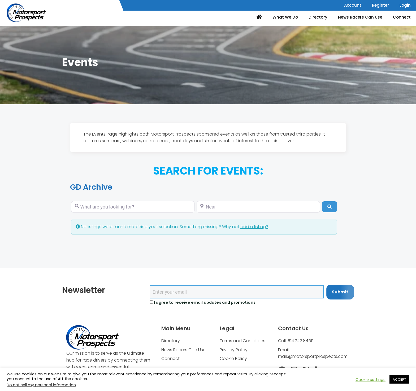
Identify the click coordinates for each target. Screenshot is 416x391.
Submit (340, 292)
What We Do (285, 17)
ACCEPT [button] (399, 379)
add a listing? (254, 227)
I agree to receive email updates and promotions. (203, 302)
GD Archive (92, 187)
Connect (402, 17)
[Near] (258, 206)
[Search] (329, 206)
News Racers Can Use (360, 17)
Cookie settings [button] (370, 379)
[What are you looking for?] (132, 206)
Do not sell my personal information (41, 385)
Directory (318, 17)
